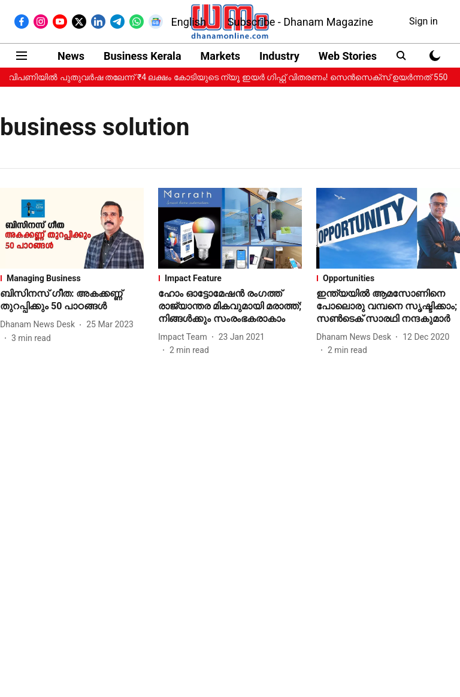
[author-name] (40, 324)
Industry (279, 56)
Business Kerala (142, 56)
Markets (220, 56)
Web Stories (348, 56)
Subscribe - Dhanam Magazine (300, 22)
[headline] (72, 300)
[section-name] (72, 278)
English (188, 22)
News (71, 56)
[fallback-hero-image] (72, 228)
